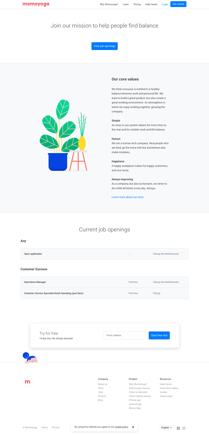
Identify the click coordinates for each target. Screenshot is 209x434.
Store (100, 388)
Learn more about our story (128, 197)
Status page (166, 396)
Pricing (137, 4)
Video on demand (138, 392)
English (165, 427)
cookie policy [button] (121, 426)
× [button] (133, 427)
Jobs (100, 392)
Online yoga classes (139, 388)
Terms (44, 427)
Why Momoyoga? (109, 4)
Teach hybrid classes (140, 396)
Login (165, 4)
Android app (135, 404)
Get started (178, 4)
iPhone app (135, 400)
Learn (126, 4)
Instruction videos (169, 388)
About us (102, 384)
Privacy (56, 427)
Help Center (151, 4)
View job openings (104, 46)
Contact (102, 396)
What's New (135, 408)
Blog (100, 400)
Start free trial (159, 335)
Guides (163, 392)
